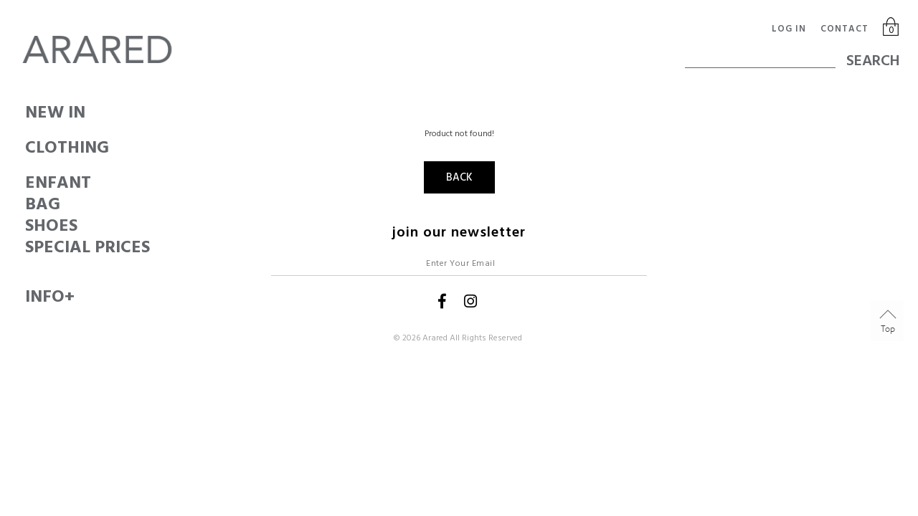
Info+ (25, 296)
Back (459, 177)
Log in (789, 29)
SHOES (25, 225)
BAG (25, 204)
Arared (435, 338)
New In (25, 112)
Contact (844, 29)
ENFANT (25, 183)
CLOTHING (25, 147)
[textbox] (760, 53)
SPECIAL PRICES (25, 247)
